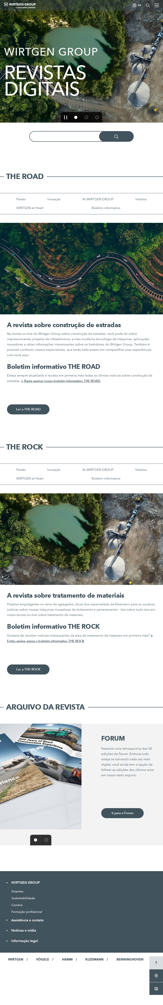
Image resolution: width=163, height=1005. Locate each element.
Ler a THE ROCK (28, 669)
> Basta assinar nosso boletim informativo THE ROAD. (61, 381)
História (141, 199)
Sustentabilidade (23, 898)
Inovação (53, 199)
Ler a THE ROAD (28, 409)
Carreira (17, 905)
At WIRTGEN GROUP (98, 199)
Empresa (17, 891)
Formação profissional (26, 912)
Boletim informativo (106, 208)
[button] (65, 117)
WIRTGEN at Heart (30, 208)
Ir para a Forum (122, 813)
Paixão (21, 199)
